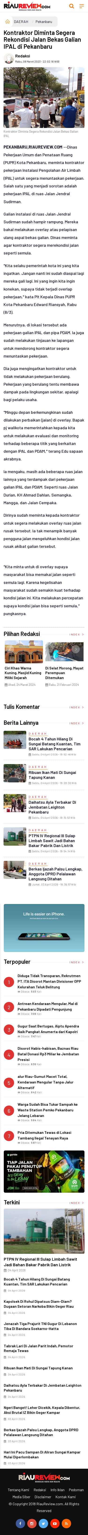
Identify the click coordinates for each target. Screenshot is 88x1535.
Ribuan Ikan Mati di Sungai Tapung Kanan (52, 775)
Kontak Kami (65, 1496)
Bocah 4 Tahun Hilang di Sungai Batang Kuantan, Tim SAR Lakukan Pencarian (54, 743)
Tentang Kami (18, 1489)
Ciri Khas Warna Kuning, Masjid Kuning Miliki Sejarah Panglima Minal (23, 675)
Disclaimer (42, 1496)
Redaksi (22, 55)
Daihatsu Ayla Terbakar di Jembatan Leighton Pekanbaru (52, 806)
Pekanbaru (43, 21)
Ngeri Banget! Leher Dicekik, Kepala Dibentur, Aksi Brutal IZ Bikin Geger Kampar (42, 1410)
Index (76, 634)
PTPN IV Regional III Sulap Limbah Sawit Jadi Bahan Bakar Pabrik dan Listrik (52, 840)
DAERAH (21, 21)
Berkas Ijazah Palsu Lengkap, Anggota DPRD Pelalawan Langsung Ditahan (56, 873)
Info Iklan (57, 1489)
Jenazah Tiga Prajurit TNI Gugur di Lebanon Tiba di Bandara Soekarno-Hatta (40, 1326)
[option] (24, 665)
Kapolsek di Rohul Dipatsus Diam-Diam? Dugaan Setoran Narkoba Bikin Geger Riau (39, 1303)
